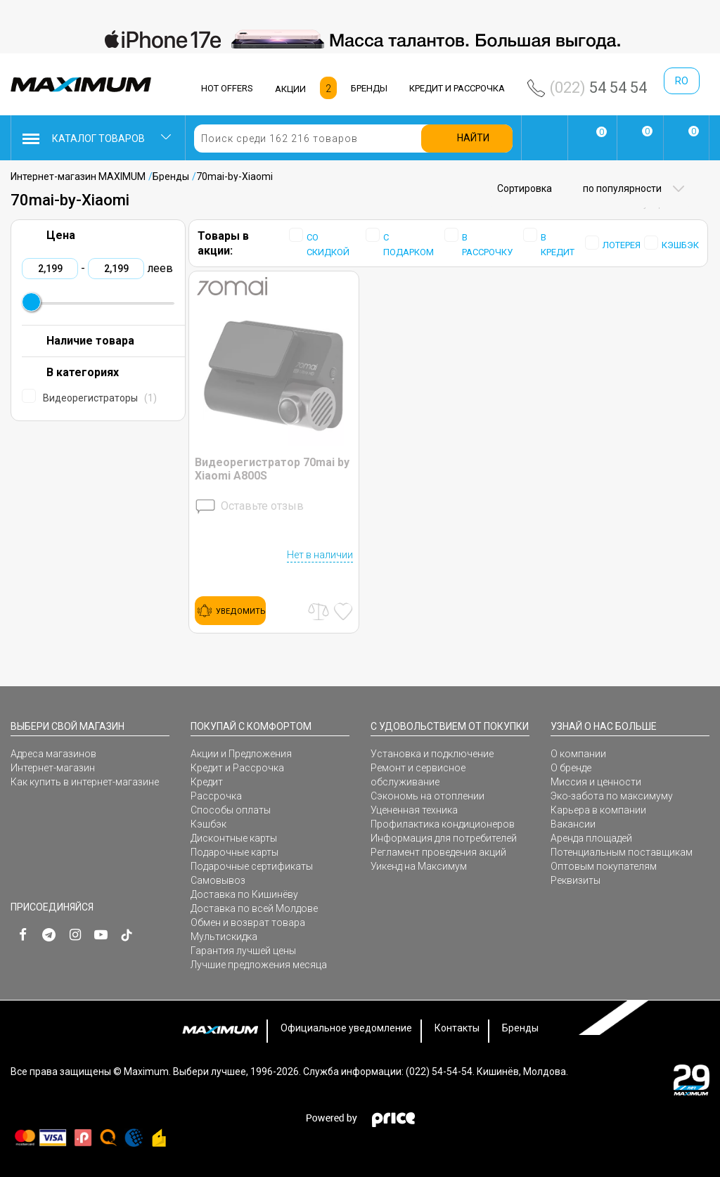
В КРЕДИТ (557, 244)
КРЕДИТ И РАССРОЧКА (457, 88)
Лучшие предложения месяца (259, 964)
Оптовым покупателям (604, 866)
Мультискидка (224, 936)
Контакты (457, 1028)
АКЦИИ (290, 89)
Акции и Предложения (241, 753)
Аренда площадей (591, 838)
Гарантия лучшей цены (243, 950)
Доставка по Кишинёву (244, 894)
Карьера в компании (598, 810)
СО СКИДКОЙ (328, 244)
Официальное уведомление (346, 1028)
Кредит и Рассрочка (237, 767)
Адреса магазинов (53, 753)
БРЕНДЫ (369, 88)
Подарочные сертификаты (252, 866)
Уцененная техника (414, 810)
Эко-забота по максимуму (612, 796)
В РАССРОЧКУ (487, 244)
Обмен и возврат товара (248, 922)
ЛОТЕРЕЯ (622, 245)
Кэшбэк (208, 824)
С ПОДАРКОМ (408, 244)
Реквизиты (575, 880)
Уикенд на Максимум (419, 866)
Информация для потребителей (444, 838)
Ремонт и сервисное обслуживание (418, 774)
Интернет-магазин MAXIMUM (78, 176)
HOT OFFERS (227, 88)
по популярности (621, 188)
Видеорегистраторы (100, 398)
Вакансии (573, 824)
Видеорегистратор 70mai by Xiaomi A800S (272, 469)
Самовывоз (218, 880)
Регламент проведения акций (438, 852)
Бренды (171, 176)
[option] (360, 39)
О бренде (571, 767)
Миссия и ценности (596, 781)
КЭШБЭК (680, 245)
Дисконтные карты (234, 838)
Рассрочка (216, 796)
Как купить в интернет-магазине (85, 781)
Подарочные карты (234, 852)
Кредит (207, 781)
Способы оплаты (231, 810)
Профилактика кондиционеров (443, 824)
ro (681, 80)
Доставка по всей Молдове (254, 908)
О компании (578, 753)
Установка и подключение (432, 753)
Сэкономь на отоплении (427, 796)
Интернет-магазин (53, 767)
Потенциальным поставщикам (622, 852)
